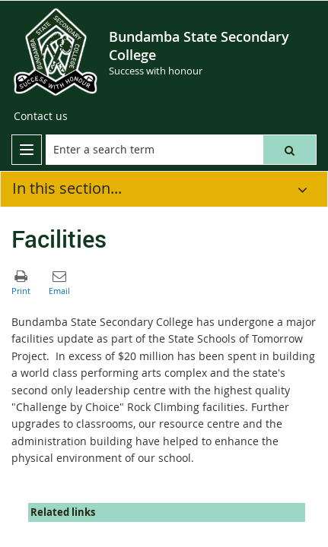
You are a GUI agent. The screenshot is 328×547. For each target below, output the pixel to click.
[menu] (26, 149)
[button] (290, 149)
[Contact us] (40, 116)
